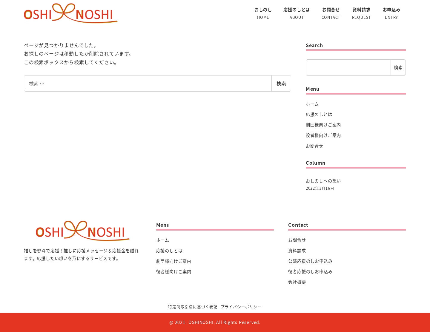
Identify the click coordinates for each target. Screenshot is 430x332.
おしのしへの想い (323, 181)
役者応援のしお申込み (310, 271)
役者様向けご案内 (323, 135)
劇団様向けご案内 (323, 125)
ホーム (312, 104)
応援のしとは (319, 114)
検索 (281, 83)
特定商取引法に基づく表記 (193, 306)
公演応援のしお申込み (310, 261)
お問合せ (314, 146)
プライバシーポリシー (241, 306)
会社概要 (297, 282)
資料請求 (297, 251)
